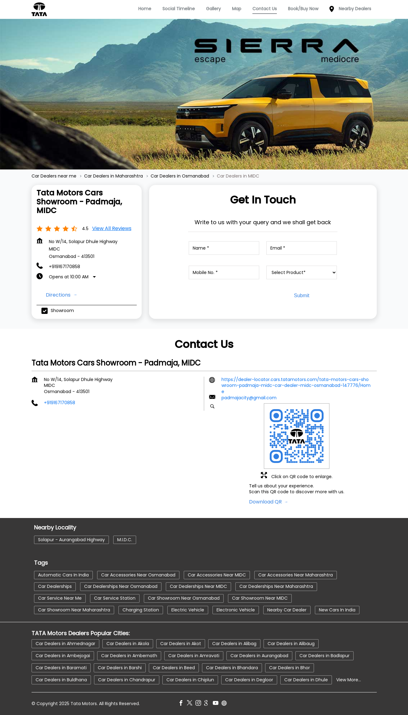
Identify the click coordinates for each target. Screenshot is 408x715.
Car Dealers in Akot (180, 643)
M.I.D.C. (124, 540)
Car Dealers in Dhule (306, 680)
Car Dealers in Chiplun (190, 680)
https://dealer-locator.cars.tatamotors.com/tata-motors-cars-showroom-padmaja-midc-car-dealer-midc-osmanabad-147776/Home (296, 385)
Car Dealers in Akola (127, 643)
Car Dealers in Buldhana (61, 680)
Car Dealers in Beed (174, 668)
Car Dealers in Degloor (249, 680)
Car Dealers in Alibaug (291, 643)
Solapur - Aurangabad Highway (71, 540)
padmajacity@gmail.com (249, 398)
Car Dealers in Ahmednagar (65, 643)
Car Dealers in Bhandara (232, 668)
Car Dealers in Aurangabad (259, 656)
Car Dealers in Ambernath (129, 656)
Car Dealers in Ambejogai (63, 656)
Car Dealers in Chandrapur (126, 680)
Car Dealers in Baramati (61, 668)
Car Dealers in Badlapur (324, 656)
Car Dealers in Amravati (193, 656)
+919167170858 (64, 266)
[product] (301, 272)
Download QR (266, 501)
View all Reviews (111, 228)
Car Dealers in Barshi (120, 668)
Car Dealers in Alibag (234, 643)
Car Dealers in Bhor (289, 668)
